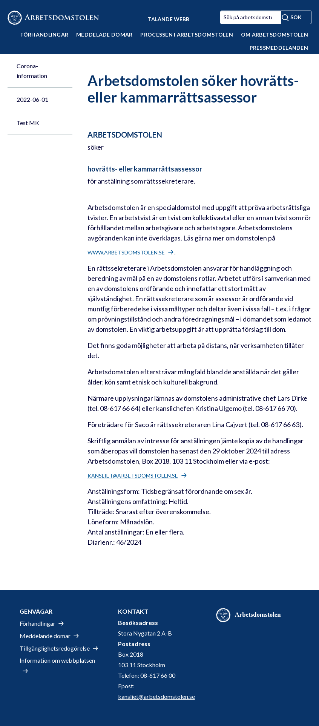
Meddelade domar (104, 34)
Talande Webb (168, 19)
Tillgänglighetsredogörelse (55, 648)
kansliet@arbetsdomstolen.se (132, 475)
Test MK (28, 122)
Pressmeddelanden (279, 47)
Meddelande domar (45, 635)
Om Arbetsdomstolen (274, 34)
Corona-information (32, 70)
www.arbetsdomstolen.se (126, 252)
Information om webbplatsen (57, 660)
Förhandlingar (44, 34)
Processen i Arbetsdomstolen (186, 34)
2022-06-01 (32, 99)
